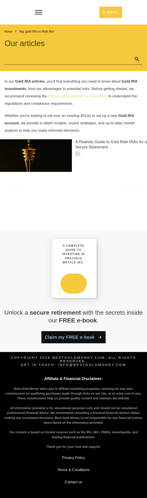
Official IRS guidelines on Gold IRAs (77, 96)
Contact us (74, 482)
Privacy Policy (73, 458)
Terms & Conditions (73, 470)
